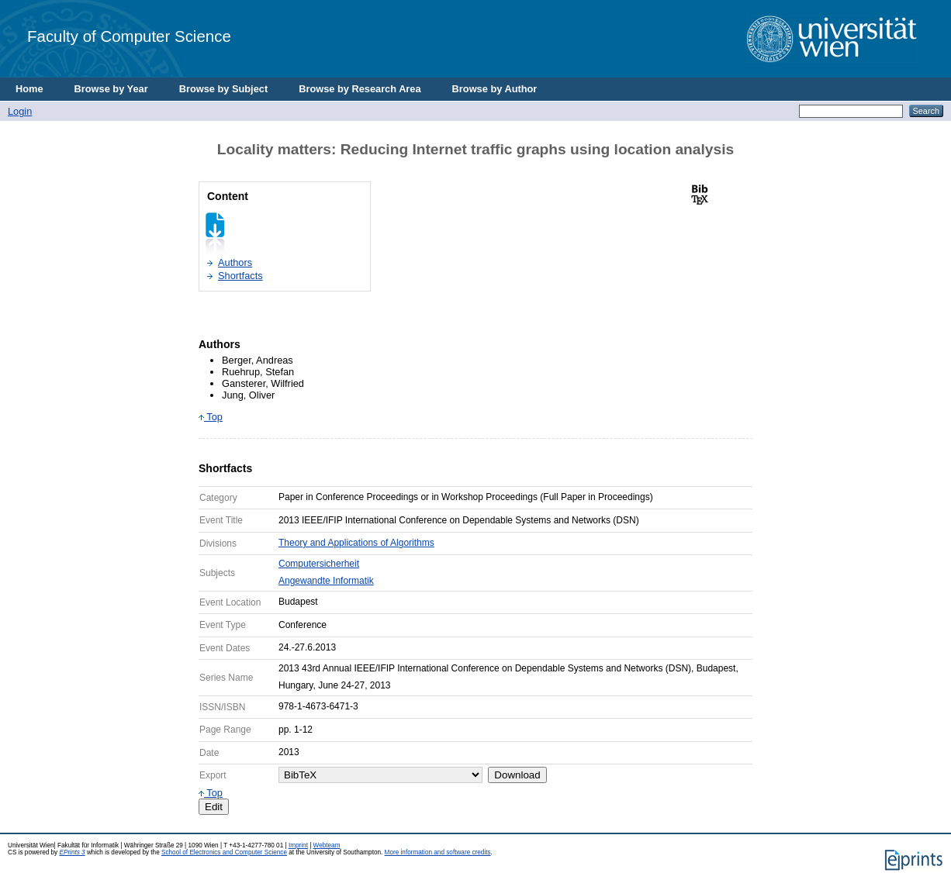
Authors (235, 262)
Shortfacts (240, 275)
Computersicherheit (318, 563)
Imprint (298, 845)
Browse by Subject (223, 89)
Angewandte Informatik (326, 580)
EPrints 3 (72, 852)
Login (20, 111)
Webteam (327, 845)
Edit (214, 807)
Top (211, 417)
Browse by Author (495, 89)
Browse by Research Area (359, 89)
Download (517, 775)
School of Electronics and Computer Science (224, 852)
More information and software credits (438, 852)
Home (29, 89)
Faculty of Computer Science (129, 36)
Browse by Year (111, 89)
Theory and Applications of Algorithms (356, 542)
